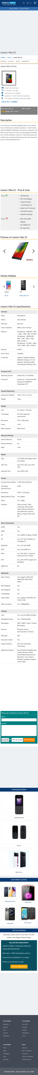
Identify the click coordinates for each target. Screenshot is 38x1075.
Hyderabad (6, 1036)
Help (23, 1051)
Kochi (4, 1056)
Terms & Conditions (27, 1056)
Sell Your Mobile (13, 8)
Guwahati (6, 1059)
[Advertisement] (19, 30)
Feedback (29, 1051)
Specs (18, 61)
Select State (24, 3)
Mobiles (3, 57)
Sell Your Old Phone (19, 930)
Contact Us (25, 1054)
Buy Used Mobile (24, 8)
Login (29, 3)
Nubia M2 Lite (24, 296)
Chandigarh (6, 1054)
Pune (4, 1030)
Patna (4, 1048)
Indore (5, 1051)
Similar (4, 61)
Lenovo (9, 57)
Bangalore (6, 1024)
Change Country (26, 1059)
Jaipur (24, 1036)
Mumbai (5, 1027)
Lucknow (24, 1027)
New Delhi (25, 1024)
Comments (25, 61)
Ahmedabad (25, 1033)
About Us (24, 1048)
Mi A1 (7, 296)
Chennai (5, 1033)
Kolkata (24, 1030)
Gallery (11, 61)
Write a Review (26, 109)
